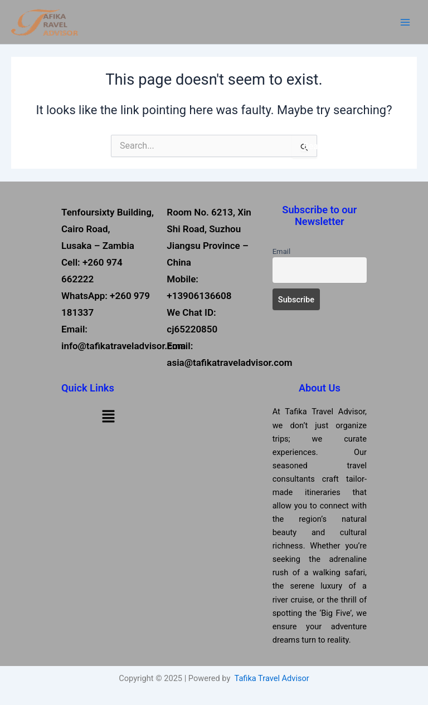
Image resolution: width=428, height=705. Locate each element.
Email (282, 251)
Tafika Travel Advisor (272, 678)
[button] (108, 416)
